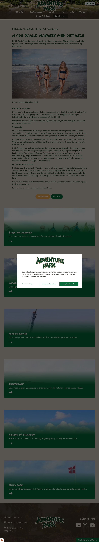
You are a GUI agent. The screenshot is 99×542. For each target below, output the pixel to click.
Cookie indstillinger (27, 284)
